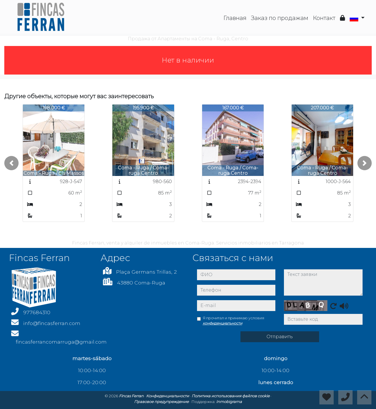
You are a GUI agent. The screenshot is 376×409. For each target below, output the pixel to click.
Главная (234, 18)
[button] (11, 163)
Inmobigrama (229, 401)
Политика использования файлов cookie (231, 396)
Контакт (324, 18)
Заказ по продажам (279, 18)
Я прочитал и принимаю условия (233, 320)
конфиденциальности (222, 323)
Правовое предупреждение (162, 401)
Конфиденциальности (168, 396)
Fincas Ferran (131, 396)
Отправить (279, 336)
